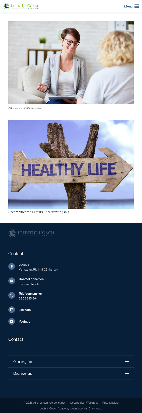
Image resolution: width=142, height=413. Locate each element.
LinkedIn (25, 309)
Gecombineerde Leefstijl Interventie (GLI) (38, 212)
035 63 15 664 (28, 298)
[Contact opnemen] (13, 280)
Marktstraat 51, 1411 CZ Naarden (38, 269)
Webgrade (92, 402)
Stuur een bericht (29, 284)
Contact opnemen (31, 279)
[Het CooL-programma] (71, 23)
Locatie (24, 264)
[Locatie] (13, 266)
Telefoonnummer (30, 293)
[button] (131, 6)
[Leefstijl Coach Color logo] (21, 6)
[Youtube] (13, 321)
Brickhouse (95, 408)
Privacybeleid (110, 402)
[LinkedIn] (13, 309)
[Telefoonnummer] (13, 295)
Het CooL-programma (24, 108)
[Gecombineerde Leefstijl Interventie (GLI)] (71, 123)
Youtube (24, 321)
